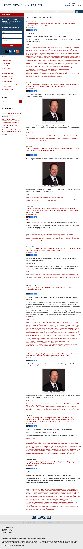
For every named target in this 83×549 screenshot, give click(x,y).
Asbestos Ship (71, 443)
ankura (73, 72)
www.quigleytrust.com (64, 69)
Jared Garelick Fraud (65, 332)
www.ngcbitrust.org (63, 67)
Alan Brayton (47, 344)
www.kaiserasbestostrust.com (54, 66)
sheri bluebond (50, 60)
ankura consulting (43, 138)
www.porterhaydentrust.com (53, 69)
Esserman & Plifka (48, 329)
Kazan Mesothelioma (69, 54)
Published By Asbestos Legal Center (72, 5)
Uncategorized (59, 62)
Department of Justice (31, 140)
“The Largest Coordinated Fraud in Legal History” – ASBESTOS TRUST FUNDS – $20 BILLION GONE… (12, 131)
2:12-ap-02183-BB (68, 72)
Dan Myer (68, 344)
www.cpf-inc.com (63, 63)
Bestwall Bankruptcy (68, 237)
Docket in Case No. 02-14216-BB (38, 49)
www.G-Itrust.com (44, 64)
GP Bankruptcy (67, 238)
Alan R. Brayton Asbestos (66, 47)
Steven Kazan (59, 76)
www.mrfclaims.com (54, 67)
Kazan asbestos (48, 54)
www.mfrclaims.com (45, 67)
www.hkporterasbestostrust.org (33, 66)
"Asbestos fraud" (54, 449)
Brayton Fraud (73, 450)
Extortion (68, 329)
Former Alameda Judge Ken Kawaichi (70, 49)
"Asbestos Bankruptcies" (35, 449)
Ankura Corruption (59, 277)
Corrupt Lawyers (46, 492)
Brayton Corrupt (62, 326)
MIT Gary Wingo (46, 59)
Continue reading (30, 44)
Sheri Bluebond (50, 76)
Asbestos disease (67, 323)
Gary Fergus (73, 344)
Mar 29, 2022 (29, 219)
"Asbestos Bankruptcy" (35, 72)
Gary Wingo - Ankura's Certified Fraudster (54, 452)
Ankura (58, 322)
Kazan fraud (55, 54)
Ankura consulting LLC (74, 322)
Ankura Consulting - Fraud (67, 406)
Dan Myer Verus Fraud (56, 492)
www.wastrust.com (52, 70)
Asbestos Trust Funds (44, 325)
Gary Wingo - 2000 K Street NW (62, 408)
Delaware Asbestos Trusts (65, 328)
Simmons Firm (53, 240)
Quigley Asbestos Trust (54, 496)
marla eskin (61, 334)
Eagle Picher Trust (33, 329)
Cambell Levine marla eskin (53, 328)
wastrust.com (29, 63)
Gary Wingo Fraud (49, 50)
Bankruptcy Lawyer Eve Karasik (72, 325)
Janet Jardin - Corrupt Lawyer (53, 332)
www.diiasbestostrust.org (72, 63)
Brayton (33, 73)
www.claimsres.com (54, 63)
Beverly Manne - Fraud (45, 326)
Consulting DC (46, 197)
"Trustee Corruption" (34, 450)
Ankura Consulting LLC (52, 138)
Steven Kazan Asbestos (69, 135)
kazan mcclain (62, 54)
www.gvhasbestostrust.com (54, 64)
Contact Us (57, 12)
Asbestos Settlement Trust (61, 443)
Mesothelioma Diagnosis (34, 57)
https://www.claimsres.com (51, 53)
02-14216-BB (53, 72)
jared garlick (38, 345)
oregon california (69, 59)
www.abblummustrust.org (44, 63)
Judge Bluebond (66, 53)
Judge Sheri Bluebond (37, 54)
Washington (76, 409)
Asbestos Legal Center (19, 545)
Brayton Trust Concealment (41, 73)
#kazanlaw (58, 47)
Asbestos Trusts (35, 444)
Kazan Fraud (37, 453)
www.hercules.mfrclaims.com (67, 64)
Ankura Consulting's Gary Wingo (33, 323)
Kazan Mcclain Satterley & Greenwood (69, 75)
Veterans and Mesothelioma (69, 62)
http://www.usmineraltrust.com (61, 51)
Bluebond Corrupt (54, 326)
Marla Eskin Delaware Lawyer (71, 334)
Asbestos (40, 135)
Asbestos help (29, 325)
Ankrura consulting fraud (40, 406)
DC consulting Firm (68, 199)
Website (21, 12)
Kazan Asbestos (34, 75)
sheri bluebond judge (58, 60)
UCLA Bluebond (52, 62)
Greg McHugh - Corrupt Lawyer (59, 50)
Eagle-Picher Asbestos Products (55, 49)
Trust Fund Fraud (34, 62)
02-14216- (48, 72)
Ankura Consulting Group (55, 450)
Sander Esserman (34, 60)
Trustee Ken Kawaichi (43, 62)
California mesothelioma (52, 73)
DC (48, 408)
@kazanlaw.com (46, 47)
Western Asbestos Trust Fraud (53, 338)
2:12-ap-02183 (60, 72)
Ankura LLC (49, 323)
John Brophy (72, 332)
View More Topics (6, 91)
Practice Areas (39, 12)
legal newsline (33, 240)
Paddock (45, 240)
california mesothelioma (42, 328)
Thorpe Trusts (65, 336)
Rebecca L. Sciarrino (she (55, 335)
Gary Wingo (41, 50)
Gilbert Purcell (33, 345)
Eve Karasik (62, 329)
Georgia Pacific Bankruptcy (57, 238)
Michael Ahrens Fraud (38, 59)
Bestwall (61, 237)
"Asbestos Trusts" (34, 344)
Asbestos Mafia (53, 135)
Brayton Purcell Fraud (31, 492)
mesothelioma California (65, 56)
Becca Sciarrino (29, 326)
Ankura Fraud (66, 277)
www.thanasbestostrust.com (32, 70)
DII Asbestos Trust (75, 328)
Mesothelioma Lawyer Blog (22, 5)
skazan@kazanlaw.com (69, 60)
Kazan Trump (56, 334)
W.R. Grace (77, 62)
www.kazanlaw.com (65, 66)
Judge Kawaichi (73, 53)
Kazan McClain (57, 75)
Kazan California (41, 75)
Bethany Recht (37, 326)
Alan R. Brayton (34, 197)
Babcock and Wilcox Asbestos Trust (57, 325)
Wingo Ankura (36, 63)
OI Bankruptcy (40, 240)
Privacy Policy (29, 538)
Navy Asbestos (54, 59)
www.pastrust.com (30, 69)
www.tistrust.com (42, 70)
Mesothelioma (56, 56)
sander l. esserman (43, 60)
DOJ (47, 49)
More (79, 12)
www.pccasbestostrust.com (40, 69)
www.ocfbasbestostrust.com (74, 67)
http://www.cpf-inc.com (31, 51)
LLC (58, 453)
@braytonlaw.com (35, 47)
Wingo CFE (53, 200)
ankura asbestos (49, 406)
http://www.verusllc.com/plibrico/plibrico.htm (35, 53)
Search (20, 101)
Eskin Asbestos (40, 329)
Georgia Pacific (48, 238)
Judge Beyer (73, 238)
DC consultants (31, 279)
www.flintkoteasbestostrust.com (33, 64)
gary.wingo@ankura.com (47, 140)
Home (6, 12)
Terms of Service (39, 538)
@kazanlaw (42, 72)
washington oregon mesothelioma (39, 338)
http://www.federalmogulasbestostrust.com (46, 51)
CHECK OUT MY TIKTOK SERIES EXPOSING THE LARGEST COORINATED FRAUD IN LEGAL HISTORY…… (12, 113)
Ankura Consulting (64, 322)
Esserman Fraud (56, 329)
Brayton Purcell (69, 326)
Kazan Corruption (49, 75)
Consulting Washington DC (58, 199)
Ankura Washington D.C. (71, 138)
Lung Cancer (50, 56)
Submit (12, 45)
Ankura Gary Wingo (61, 138)
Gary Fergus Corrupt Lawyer (32, 50)
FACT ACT (72, 329)
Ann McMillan (55, 323)
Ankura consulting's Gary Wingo (40, 408)
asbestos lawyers (55, 237)
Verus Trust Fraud (37, 497)
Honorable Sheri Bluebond (72, 50)
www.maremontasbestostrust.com (33, 67)
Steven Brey (42, 336)
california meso (33, 328)
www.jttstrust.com (44, 66)
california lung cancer (59, 444)
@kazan (41, 47)
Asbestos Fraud (46, 135)
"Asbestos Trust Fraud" (64, 449)
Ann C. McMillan (29, 405)
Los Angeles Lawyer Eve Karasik (40, 56)
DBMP (74, 237)
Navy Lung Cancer (62, 59)
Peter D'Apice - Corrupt (44, 335)
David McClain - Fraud (63, 73)
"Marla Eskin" (41, 344)
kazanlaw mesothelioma (73, 446)
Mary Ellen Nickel (36, 76)
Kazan (43, 54)
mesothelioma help (59, 57)
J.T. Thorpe (59, 53)
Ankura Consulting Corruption (48, 277)
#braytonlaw (53, 47)
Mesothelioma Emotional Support (47, 57)
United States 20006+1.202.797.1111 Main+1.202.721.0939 (59, 409)
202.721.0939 (34, 489)
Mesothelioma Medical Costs (70, 57)
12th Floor (32, 406)
